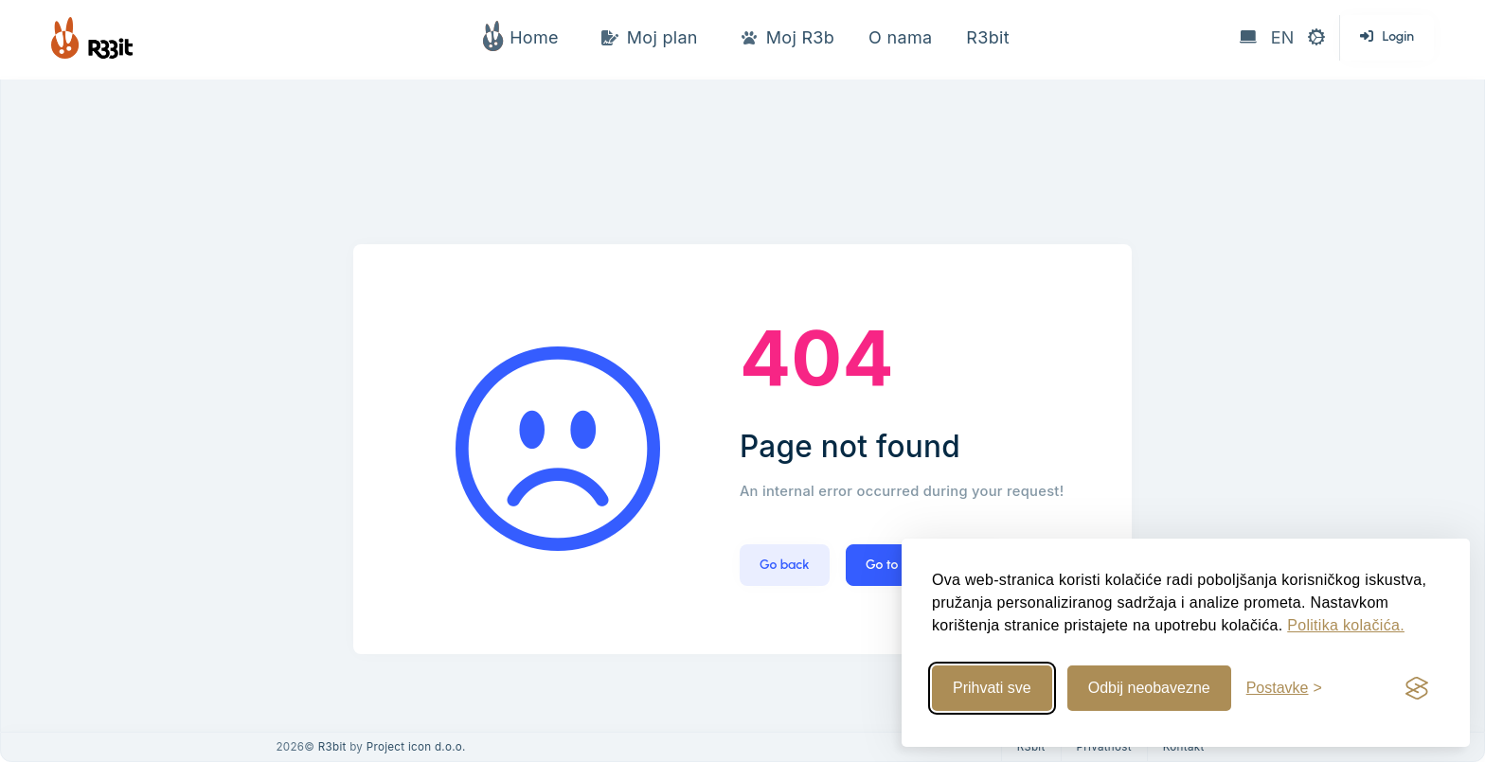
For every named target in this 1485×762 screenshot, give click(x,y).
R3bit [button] (987, 37)
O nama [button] (900, 37)
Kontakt (1184, 746)
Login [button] (1387, 36)
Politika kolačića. (1345, 625)
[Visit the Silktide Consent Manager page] (1417, 688)
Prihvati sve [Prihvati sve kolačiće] (992, 688)
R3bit (332, 746)
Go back (785, 565)
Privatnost (1104, 746)
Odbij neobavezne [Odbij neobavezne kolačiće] (1149, 688)
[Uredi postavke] (1284, 688)
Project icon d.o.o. (416, 746)
